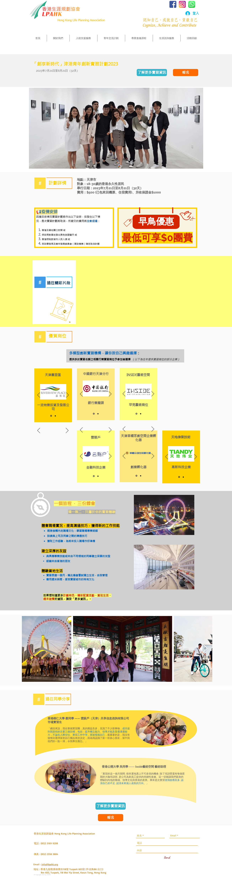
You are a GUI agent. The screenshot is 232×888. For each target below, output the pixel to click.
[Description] (55, 415)
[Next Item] (204, 649)
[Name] (51, 416)
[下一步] (67, 431)
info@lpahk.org (49, 864)
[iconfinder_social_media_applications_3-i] (182, 4)
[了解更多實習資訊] (152, 72)
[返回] (38, 431)
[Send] (167, 857)
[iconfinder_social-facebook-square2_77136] (172, 4)
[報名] (185, 72)
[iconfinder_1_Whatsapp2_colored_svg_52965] (191, 4)
